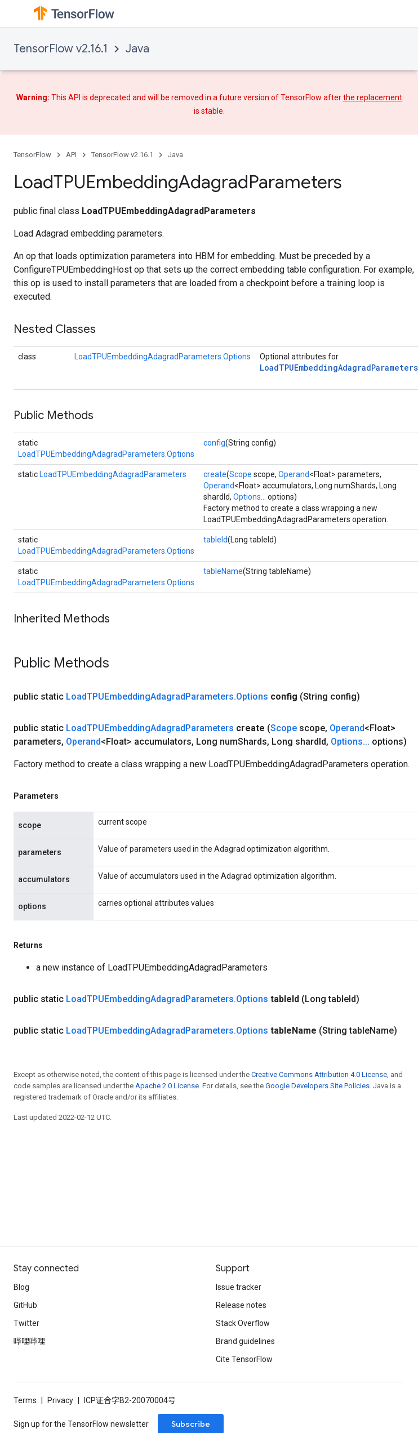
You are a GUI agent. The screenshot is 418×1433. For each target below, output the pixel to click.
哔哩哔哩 (29, 1341)
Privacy (60, 1400)
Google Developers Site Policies (317, 1086)
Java (137, 49)
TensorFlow (32, 154)
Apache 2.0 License (167, 1086)
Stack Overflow (243, 1323)
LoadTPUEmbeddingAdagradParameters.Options (162, 356)
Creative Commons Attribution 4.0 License (319, 1074)
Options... (249, 496)
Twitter (26, 1323)
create (214, 474)
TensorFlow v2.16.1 (61, 49)
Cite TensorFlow (244, 1359)
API (71, 154)
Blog (21, 1287)
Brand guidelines (245, 1341)
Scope (240, 474)
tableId (215, 539)
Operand (293, 474)
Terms (25, 1400)
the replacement (372, 97)
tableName (223, 571)
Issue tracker (238, 1287)
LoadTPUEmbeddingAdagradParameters (339, 367)
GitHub (25, 1305)
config (214, 442)
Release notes (241, 1305)
